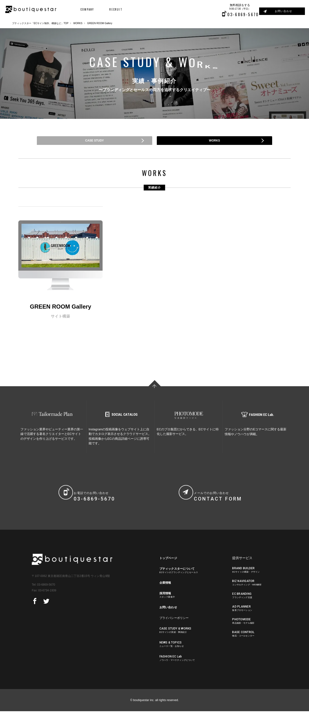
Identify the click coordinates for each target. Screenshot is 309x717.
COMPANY (83, 9)
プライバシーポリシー (176, 625)
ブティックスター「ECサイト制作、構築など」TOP (40, 23)
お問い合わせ (286, 11)
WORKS (77, 23)
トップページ (169, 564)
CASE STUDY (94, 143)
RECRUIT (108, 9)
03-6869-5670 (46, 590)
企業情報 (166, 589)
